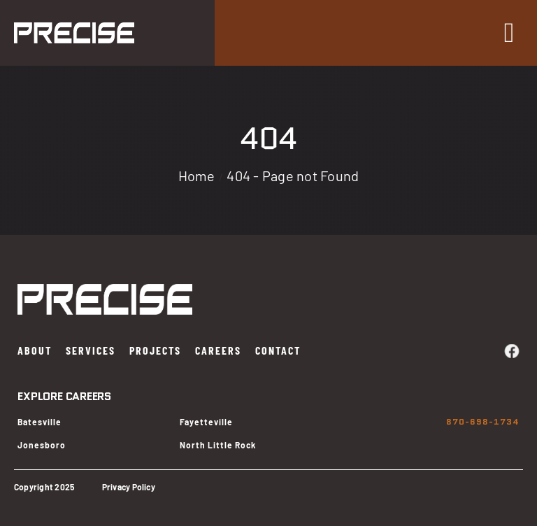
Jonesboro (41, 445)
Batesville (39, 422)
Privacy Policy (128, 487)
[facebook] (512, 351)
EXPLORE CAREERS (63, 396)
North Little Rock (218, 445)
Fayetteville (206, 422)
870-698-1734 (483, 421)
